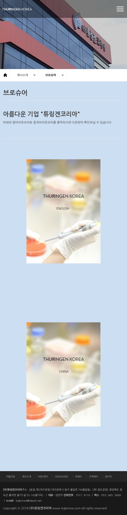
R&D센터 (43, 476)
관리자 (108, 476)
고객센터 (93, 476)
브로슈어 (50, 75)
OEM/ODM (61, 476)
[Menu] (120, 9)
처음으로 (10, 476)
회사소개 (22, 75)
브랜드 (78, 476)
